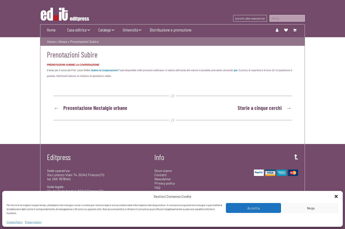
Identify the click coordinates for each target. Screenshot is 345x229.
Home (51, 29)
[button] (336, 196)
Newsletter (162, 179)
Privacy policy (33, 221)
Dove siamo (163, 170)
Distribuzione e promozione (170, 29)
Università (130, 29)
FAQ (157, 187)
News (63, 41)
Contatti (160, 175)
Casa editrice (77, 29)
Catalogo (104, 29)
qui (235, 70)
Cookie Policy (15, 221)
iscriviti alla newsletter (250, 18)
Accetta (253, 208)
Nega (311, 208)
